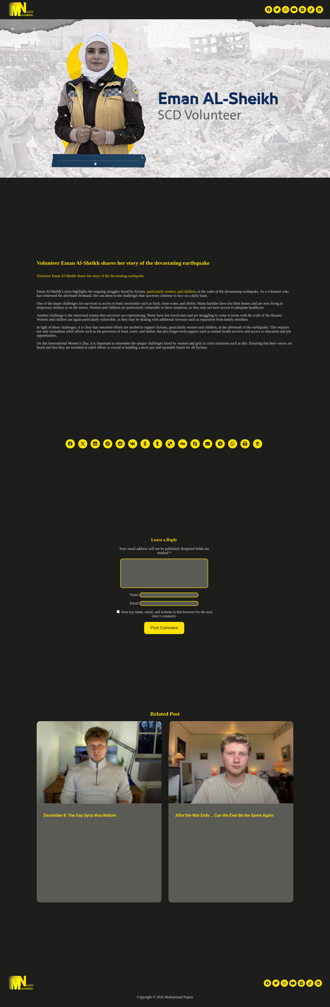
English (217, 9)
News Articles (89, 9)
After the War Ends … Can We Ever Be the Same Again (224, 820)
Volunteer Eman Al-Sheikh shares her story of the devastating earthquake (90, 276)
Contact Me (182, 9)
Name (134, 600)
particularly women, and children (171, 291)
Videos (109, 9)
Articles (143, 9)
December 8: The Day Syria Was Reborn (80, 820)
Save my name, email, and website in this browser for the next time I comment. (167, 619)
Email (134, 609)
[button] (197, 10)
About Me (162, 9)
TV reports (65, 9)
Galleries (126, 9)
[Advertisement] (165, 212)
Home (48, 9)
